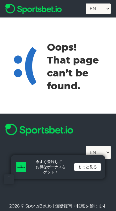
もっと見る (87, 166)
